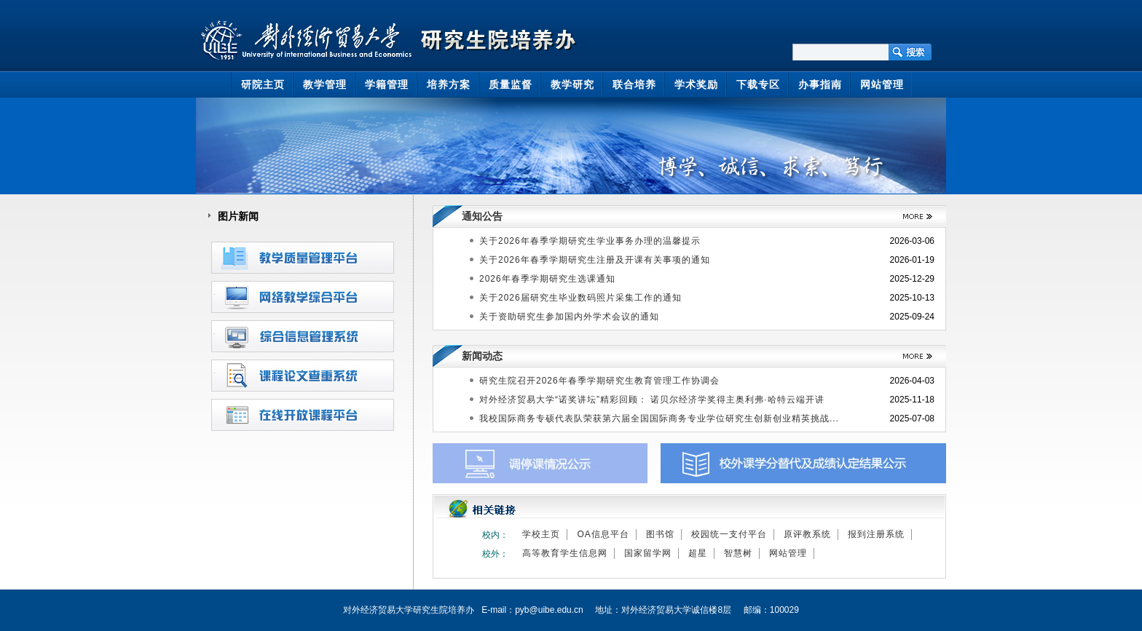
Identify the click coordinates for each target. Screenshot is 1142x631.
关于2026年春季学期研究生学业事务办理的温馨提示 (590, 241)
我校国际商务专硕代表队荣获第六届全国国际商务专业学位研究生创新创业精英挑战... (659, 418)
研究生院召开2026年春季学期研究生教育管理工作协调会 (599, 381)
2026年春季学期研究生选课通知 (547, 279)
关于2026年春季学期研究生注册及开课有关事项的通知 (594, 260)
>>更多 (912, 216)
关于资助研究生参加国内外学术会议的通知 (569, 316)
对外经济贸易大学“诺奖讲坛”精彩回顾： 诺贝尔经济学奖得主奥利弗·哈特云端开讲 (651, 399)
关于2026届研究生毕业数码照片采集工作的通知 (580, 298)
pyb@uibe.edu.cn (549, 610)
